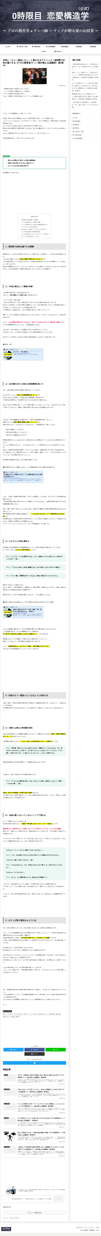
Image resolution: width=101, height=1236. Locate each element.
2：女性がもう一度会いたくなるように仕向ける (33, 230)
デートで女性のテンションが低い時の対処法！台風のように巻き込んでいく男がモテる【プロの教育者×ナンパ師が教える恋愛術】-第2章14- (85, 86)
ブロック (5, 1015)
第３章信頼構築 (7, 1012)
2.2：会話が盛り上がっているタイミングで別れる (35, 234)
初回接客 (52, 1015)
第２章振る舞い (77, 135)
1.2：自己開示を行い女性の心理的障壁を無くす (34, 225)
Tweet (97, 1231)
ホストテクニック (29, 1015)
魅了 (17, 1017)
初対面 (58, 1015)
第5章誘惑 (76, 124)
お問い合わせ (77, 1231)
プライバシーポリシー (88, 1231)
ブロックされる (14, 1015)
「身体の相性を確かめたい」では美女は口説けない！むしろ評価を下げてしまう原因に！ (85, 66)
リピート (45, 1015)
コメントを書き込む (34, 1216)
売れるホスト (6, 1017)
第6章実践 (76, 128)
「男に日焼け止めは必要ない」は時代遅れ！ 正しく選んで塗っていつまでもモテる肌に (85, 105)
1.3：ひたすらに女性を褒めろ (30, 227)
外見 (13, 1017)
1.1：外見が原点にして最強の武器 (31, 222)
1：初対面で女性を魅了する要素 (29, 220)
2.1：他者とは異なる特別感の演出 (31, 232)
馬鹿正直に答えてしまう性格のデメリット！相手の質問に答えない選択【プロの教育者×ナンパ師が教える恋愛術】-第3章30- (85, 96)
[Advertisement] (34, 200)
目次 (32, 216)
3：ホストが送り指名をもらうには (29, 237)
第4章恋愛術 (76, 121)
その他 (75, 118)
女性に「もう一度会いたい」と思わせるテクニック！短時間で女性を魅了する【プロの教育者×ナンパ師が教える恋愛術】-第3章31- (85, 76)
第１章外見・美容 (78, 131)
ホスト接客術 (38, 1015)
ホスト (21, 1015)
